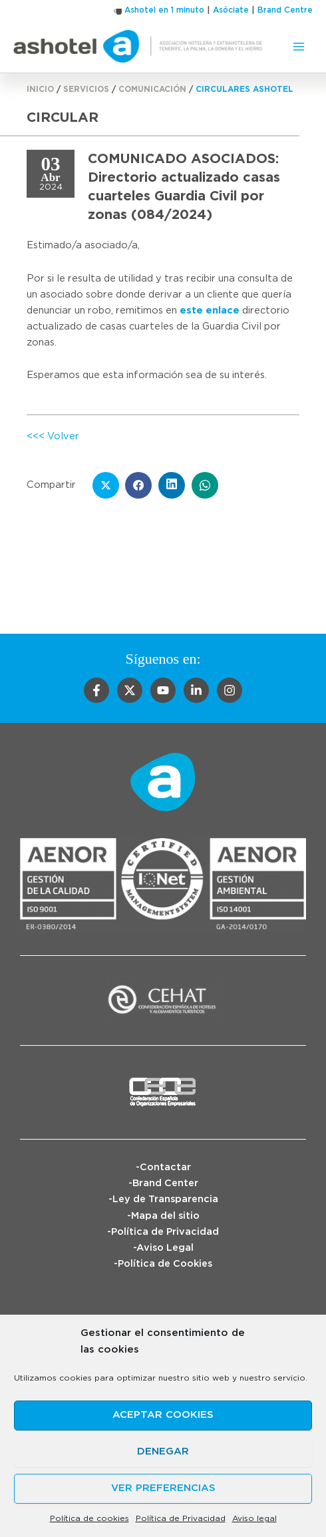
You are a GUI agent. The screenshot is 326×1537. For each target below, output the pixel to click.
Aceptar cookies (163, 1415)
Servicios (86, 89)
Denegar (163, 1451)
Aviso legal (254, 1518)
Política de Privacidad (181, 1518)
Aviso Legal (165, 1248)
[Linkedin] (196, 690)
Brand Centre (285, 10)
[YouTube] (163, 690)
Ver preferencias (163, 1488)
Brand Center (165, 1183)
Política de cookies (89, 1518)
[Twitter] (129, 690)
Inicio (40, 89)
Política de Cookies (165, 1264)
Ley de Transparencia (165, 1199)
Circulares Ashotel (244, 89)
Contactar (165, 1167)
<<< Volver (53, 436)
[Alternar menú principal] (299, 47)
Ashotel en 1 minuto (164, 10)
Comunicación (152, 89)
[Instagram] (229, 690)
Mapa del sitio (165, 1216)
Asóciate (231, 10)
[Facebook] (96, 690)
